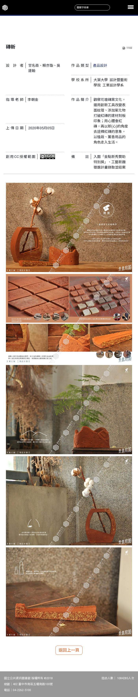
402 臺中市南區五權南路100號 (33, 684)
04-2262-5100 (22, 690)
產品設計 (100, 65)
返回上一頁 (69, 650)
